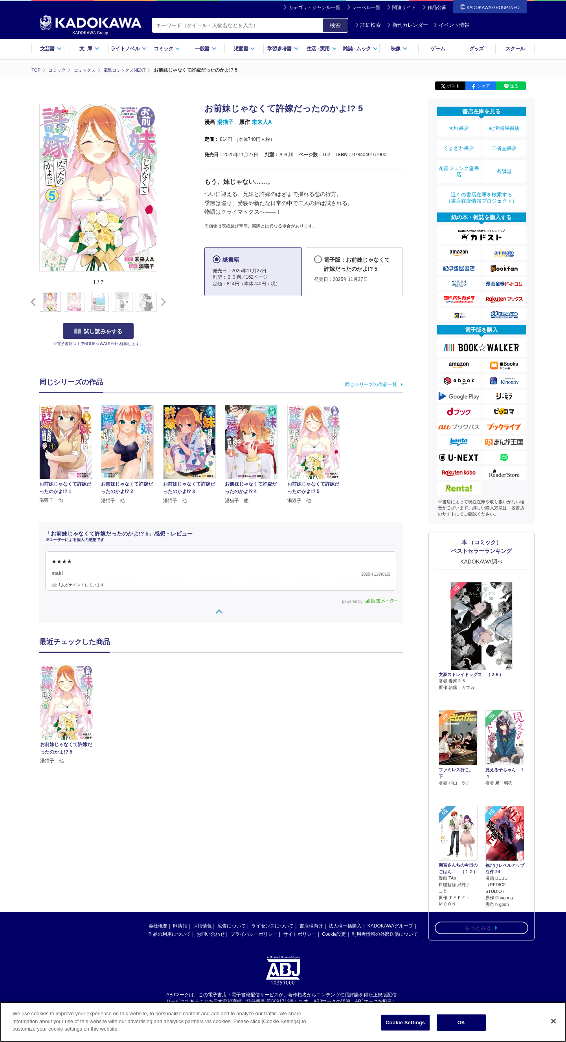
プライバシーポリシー (253, 934)
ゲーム (437, 49)
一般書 (206, 49)
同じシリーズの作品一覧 (371, 384)
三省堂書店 (504, 143)
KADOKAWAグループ (390, 926)
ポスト (453, 85)
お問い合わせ (211, 934)
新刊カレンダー (407, 25)
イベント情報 (451, 25)
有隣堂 (504, 162)
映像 (399, 49)
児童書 (244, 49)
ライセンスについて (272, 926)
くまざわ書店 (459, 143)
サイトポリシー (299, 934)
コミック (167, 49)
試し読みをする (98, 331)
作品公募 (437, 7)
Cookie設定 (334, 934)
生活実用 (322, 49)
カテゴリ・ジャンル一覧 (314, 7)
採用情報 (202, 926)
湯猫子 (225, 122)
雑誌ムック (360, 49)
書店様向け (311, 926)
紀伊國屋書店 (504, 126)
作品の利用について (169, 934)
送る (514, 85)
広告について (231, 926)
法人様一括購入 (345, 926)
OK (461, 1022)
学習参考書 (283, 49)
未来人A (262, 122)
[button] (161, 301)
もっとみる (478, 870)
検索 (335, 25)
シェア (483, 85)
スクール (515, 49)
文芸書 (51, 49)
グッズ (476, 49)
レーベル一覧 (366, 7)
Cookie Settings (405, 1022)
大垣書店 (458, 126)
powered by (369, 601)
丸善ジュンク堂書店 (459, 162)
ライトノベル (128, 49)
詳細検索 (368, 25)
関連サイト (404, 7)
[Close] (553, 1021)
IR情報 (180, 926)
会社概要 (158, 926)
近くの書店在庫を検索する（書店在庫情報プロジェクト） (481, 184)
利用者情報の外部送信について (385, 934)
